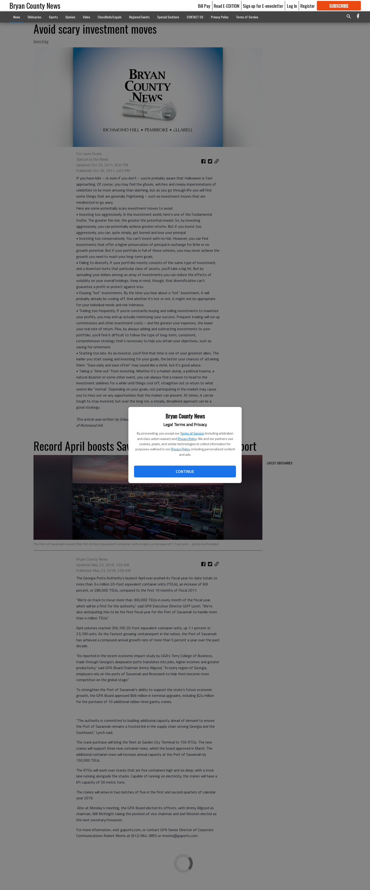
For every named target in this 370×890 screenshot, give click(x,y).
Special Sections (168, 16)
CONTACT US (195, 16)
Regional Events (139, 16)
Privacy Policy (187, 438)
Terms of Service (192, 433)
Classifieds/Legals (110, 16)
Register (307, 6)
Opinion (70, 16)
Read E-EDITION (226, 6)
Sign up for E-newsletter (263, 6)
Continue (185, 471)
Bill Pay (204, 6)
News (16, 16)
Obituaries (34, 16)
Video (86, 16)
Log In (292, 6)
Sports (53, 16)
